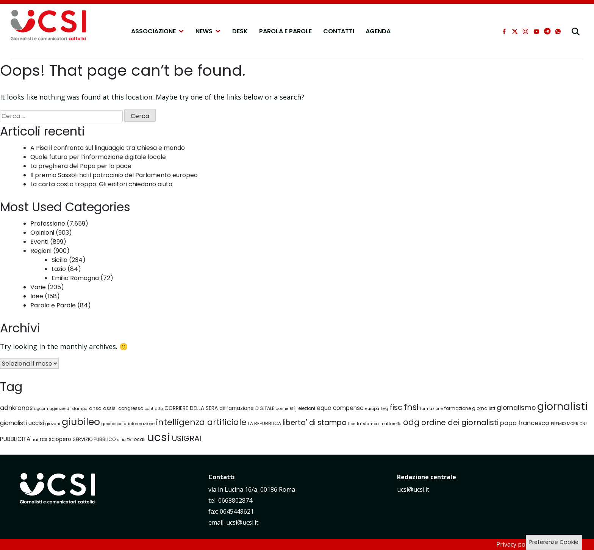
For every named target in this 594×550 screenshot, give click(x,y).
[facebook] (504, 31)
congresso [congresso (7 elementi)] (130, 408)
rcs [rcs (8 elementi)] (43, 439)
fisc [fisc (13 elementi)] (396, 407)
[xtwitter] (514, 31)
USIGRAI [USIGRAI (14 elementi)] (187, 438)
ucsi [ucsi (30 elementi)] (158, 437)
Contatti (338, 31)
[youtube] (536, 31)
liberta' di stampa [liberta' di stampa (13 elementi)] (315, 423)
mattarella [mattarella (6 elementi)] (391, 424)
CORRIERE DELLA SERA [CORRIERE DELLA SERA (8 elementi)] (191, 408)
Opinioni (42, 232)
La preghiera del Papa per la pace (80, 166)
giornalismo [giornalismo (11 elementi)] (516, 407)
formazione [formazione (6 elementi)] (431, 408)
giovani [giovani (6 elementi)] (52, 424)
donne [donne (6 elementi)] (282, 408)
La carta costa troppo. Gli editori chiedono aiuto (101, 184)
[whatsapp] (558, 31)
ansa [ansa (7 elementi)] (95, 408)
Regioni (41, 250)
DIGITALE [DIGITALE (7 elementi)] (264, 408)
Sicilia (59, 260)
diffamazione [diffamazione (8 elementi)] (236, 408)
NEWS (208, 31)
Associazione (157, 31)
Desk (240, 31)
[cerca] (575, 31)
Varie (38, 287)
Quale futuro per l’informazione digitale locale (98, 157)
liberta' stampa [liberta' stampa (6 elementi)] (363, 424)
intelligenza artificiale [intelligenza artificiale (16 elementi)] (201, 422)
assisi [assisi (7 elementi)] (110, 408)
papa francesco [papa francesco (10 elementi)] (524, 423)
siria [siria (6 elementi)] (121, 439)
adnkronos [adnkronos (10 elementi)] (16, 408)
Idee (36, 296)
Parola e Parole (285, 31)
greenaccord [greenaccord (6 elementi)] (114, 424)
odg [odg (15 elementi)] (411, 422)
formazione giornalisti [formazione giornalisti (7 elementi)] (469, 408)
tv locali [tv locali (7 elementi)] (136, 439)
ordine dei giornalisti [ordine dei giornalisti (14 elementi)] (460, 422)
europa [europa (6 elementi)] (372, 408)
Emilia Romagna (75, 278)
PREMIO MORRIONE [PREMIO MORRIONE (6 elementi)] (569, 424)
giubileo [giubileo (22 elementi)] (81, 421)
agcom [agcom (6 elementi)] (41, 408)
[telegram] (547, 31)
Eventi (39, 241)
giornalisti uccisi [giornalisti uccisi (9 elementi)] (22, 423)
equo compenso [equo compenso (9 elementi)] (340, 408)
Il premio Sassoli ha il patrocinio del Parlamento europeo (114, 175)
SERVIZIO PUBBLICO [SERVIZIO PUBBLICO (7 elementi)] (94, 439)
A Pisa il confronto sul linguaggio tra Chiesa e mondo (107, 147)
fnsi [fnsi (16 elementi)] (411, 407)
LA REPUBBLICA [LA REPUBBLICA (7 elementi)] (264, 423)
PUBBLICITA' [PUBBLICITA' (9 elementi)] (15, 439)
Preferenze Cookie (553, 542)
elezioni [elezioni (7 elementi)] (306, 408)
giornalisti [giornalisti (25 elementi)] (562, 406)
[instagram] (525, 31)
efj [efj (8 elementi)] (293, 408)
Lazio (59, 269)
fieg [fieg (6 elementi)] (384, 408)
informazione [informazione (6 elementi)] (141, 424)
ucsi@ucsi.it (413, 489)
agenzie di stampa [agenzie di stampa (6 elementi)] (69, 408)
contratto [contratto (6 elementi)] (154, 408)
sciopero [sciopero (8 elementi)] (60, 439)
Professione (47, 223)
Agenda (378, 31)
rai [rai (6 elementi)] (35, 439)
